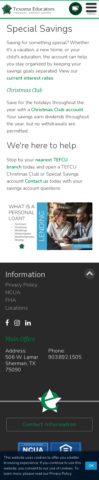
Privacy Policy (21, 285)
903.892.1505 (65, 357)
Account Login (75, 8)
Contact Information (49, 424)
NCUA (12, 292)
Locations (16, 308)
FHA (10, 300)
